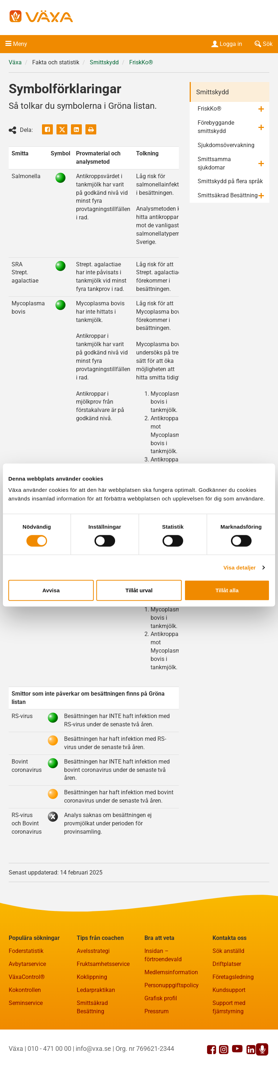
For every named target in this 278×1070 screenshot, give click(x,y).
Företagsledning (233, 977)
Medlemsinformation (171, 972)
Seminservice (26, 1003)
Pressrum (156, 1011)
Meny (20, 43)
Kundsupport (228, 990)
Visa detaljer (239, 567)
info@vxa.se (93, 1048)
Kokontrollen (25, 990)
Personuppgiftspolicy (171, 985)
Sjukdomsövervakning (226, 145)
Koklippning (92, 977)
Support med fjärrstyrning (228, 1007)
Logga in (226, 44)
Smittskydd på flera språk (230, 181)
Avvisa (51, 590)
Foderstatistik (26, 950)
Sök (263, 44)
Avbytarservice (27, 964)
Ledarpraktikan (96, 990)
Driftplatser (226, 964)
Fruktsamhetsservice (103, 964)
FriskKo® (141, 62)
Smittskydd (104, 62)
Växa (15, 62)
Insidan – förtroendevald (163, 955)
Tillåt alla (227, 590)
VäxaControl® (27, 977)
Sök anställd (228, 950)
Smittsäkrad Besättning (228, 195)
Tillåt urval (139, 590)
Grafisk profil (160, 998)
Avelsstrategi (93, 950)
